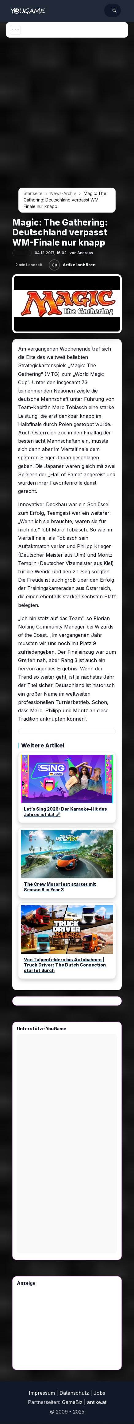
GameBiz (72, 1402)
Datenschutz (74, 1393)
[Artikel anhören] (54, 265)
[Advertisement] (67, 114)
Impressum (42, 1393)
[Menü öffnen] (15, 30)
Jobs (99, 1393)
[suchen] (81, 10)
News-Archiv (63, 193)
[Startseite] (27, 11)
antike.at (96, 1402)
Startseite (33, 193)
